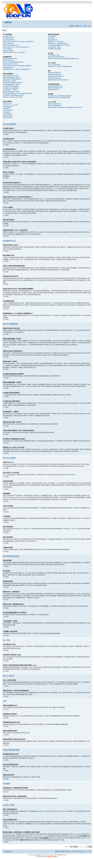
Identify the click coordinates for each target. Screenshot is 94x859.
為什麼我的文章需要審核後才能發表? (13, 95)
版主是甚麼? (51, 38)
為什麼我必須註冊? (8, 38)
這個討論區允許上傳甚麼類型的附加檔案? (59, 96)
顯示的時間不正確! (8, 60)
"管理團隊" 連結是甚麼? (54, 49)
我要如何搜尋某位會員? (54, 78)
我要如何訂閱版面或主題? (55, 88)
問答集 (72, 26)
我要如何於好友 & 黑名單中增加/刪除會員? (60, 66)
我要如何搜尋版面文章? (54, 72)
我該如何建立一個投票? (9, 81)
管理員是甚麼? (52, 36)
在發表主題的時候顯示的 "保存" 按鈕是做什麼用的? (17, 93)
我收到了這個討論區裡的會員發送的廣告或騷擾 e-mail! (63, 58)
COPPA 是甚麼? (7, 49)
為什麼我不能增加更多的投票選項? (13, 82)
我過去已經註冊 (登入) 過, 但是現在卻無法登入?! (16, 47)
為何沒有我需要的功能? (54, 105)
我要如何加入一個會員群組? (56, 41)
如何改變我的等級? (8, 67)
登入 (89, 26)
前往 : (67, 846)
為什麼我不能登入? (8, 36)
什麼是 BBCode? (8, 103)
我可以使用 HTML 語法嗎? (10, 105)
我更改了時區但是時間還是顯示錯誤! (13, 62)
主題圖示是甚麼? (7, 117)
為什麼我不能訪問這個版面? (11, 86)
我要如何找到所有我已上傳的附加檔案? (59, 97)
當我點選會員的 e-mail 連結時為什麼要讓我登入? (17, 69)
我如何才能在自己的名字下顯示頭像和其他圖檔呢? (17, 65)
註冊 (84, 26)
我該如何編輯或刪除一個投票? (11, 84)
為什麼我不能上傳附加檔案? (11, 88)
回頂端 (6, 134)
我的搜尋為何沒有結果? (54, 74)
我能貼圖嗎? (6, 108)
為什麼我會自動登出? (9, 40)
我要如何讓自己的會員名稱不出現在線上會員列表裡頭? (18, 41)
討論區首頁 (8, 22)
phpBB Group (41, 811)
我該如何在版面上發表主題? (11, 75)
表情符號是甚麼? (7, 107)
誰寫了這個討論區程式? (54, 104)
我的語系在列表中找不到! (10, 64)
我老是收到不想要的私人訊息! (56, 57)
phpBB (38, 854)
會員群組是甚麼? (52, 40)
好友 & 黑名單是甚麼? (54, 64)
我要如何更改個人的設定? (10, 58)
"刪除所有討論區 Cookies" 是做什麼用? (14, 52)
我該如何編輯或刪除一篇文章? (11, 77)
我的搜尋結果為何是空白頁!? (56, 76)
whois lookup (77, 834)
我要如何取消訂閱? (53, 89)
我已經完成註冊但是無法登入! (11, 45)
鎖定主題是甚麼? (7, 116)
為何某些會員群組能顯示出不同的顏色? (59, 45)
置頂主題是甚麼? (7, 114)
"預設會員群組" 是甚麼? (54, 47)
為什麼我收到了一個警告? (10, 90)
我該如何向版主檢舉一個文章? (11, 91)
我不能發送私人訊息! (54, 55)
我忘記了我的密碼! (8, 43)
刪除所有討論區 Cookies (62, 851)
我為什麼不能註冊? (8, 50)
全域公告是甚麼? (7, 110)
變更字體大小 (89, 22)
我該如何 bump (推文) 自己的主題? (13, 97)
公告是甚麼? (6, 112)
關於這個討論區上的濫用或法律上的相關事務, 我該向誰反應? (65, 107)
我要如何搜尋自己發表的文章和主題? (58, 80)
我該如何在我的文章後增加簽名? (12, 79)
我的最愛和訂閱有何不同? (55, 86)
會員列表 (78, 26)
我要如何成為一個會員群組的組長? (58, 43)
